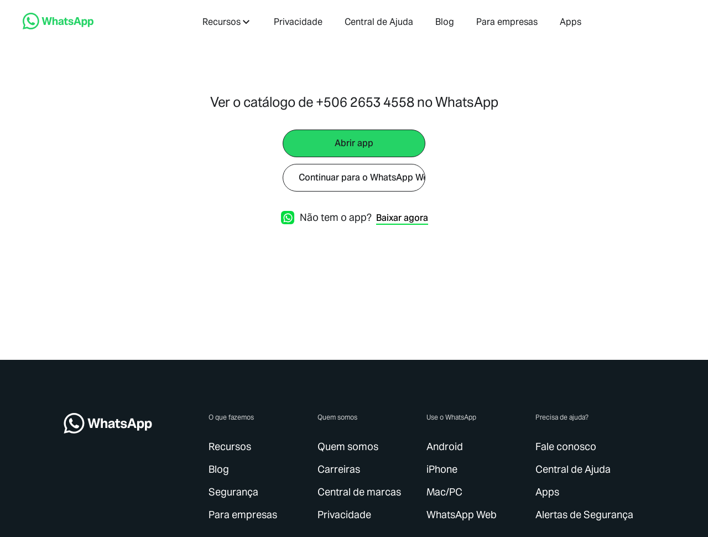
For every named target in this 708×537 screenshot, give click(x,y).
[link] (58, 26)
